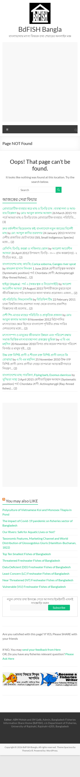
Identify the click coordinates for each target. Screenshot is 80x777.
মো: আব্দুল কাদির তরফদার (27, 233)
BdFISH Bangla (40, 29)
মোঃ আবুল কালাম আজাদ (36, 213)
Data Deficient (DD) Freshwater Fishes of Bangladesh (36, 567)
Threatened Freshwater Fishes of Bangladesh (31, 560)
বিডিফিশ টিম (44, 299)
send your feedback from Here (41, 649)
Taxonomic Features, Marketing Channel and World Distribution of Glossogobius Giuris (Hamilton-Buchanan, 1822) (39, 543)
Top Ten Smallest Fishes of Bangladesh (26, 554)
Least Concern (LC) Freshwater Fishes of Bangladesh (35, 573)
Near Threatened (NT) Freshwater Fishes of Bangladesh (37, 580)
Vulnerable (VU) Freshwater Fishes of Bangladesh (34, 586)
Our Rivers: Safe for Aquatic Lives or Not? (28, 532)
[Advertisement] (40, 82)
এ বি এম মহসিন (25, 359)
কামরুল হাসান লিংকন (19, 268)
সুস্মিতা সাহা (9, 379)
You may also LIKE (22, 500)
